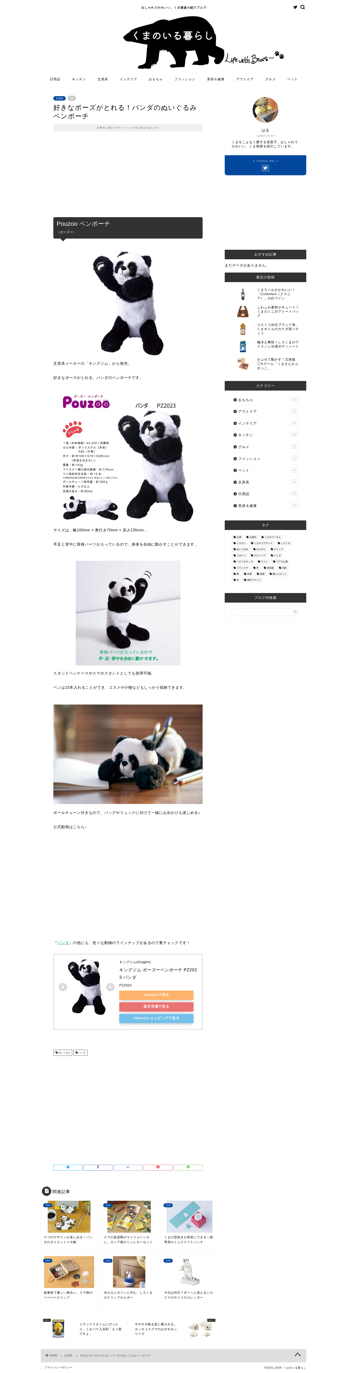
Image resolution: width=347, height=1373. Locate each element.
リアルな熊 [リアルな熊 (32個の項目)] (282, 561)
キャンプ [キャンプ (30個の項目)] (278, 549)
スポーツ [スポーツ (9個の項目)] (241, 555)
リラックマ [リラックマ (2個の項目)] (242, 568)
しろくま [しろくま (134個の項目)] (285, 543)
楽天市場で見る (156, 1006)
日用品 (55, 79)
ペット (292, 79)
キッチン (79, 79)
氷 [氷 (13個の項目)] (238, 580)
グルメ (270, 79)
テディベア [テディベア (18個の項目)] (260, 555)
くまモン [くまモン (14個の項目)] (241, 543)
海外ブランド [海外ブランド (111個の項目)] (254, 580)
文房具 (103, 79)
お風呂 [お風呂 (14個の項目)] (252, 537)
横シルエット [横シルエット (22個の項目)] (280, 574)
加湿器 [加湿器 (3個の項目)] (270, 568)
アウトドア (245, 79)
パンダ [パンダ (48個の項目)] (277, 555)
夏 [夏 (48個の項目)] (238, 574)
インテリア (128, 79)
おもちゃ (156, 79)
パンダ (63, 943)
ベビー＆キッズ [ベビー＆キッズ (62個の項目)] (245, 561)
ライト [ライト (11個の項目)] (264, 561)
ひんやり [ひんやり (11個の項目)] (261, 549)
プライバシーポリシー (58, 1367)
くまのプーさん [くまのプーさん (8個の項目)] (273, 537)
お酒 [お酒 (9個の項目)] (239, 537)
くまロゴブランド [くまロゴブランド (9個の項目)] (263, 543)
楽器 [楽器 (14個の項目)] (262, 574)
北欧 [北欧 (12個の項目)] (284, 568)
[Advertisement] (128, 177)
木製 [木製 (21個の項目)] (249, 574)
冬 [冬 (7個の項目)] (257, 568)
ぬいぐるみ (64, 1052)
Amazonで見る (156, 995)
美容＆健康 (216, 79)
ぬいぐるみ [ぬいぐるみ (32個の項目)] (242, 549)
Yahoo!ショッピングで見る (156, 1018)
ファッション (184, 79)
